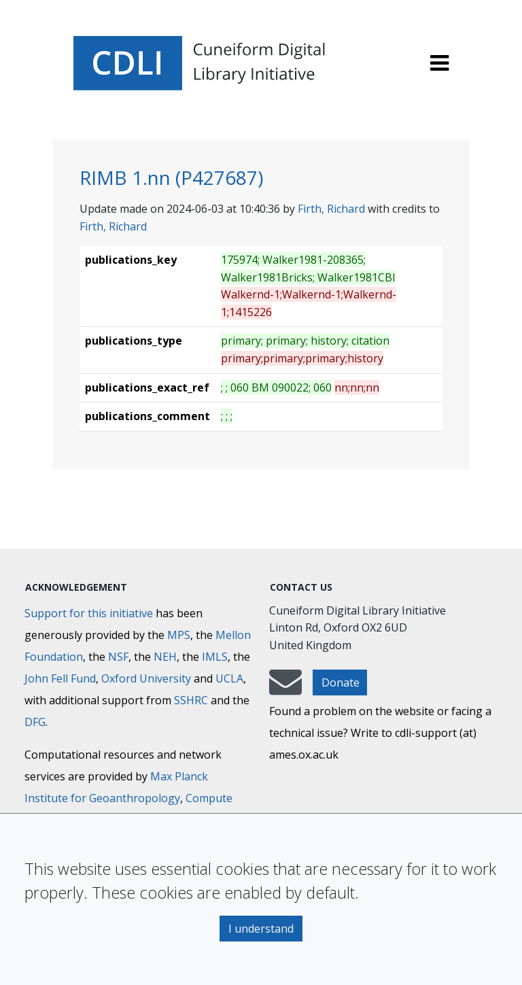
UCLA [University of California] (229, 678)
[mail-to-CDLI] (285, 688)
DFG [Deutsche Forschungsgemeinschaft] (35, 721)
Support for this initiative (88, 613)
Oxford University (146, 678)
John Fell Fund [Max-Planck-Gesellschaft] (60, 678)
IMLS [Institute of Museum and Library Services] (215, 656)
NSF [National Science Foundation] (118, 656)
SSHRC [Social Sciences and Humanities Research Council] (191, 700)
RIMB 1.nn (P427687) (171, 177)
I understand (261, 928)
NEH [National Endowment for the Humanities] (165, 656)
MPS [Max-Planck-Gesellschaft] (178, 634)
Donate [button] (340, 682)
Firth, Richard (331, 208)
